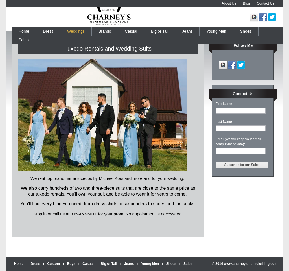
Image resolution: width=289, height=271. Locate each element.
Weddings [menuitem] (76, 31)
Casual (87, 264)
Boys (71, 264)
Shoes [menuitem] (245, 31)
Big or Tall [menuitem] (159, 31)
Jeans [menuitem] (187, 31)
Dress (35, 264)
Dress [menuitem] (48, 31)
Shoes (171, 264)
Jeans (129, 264)
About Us (229, 3)
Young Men (150, 264)
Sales (187, 264)
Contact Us (265, 3)
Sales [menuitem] (24, 40)
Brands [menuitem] (104, 31)
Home (18, 264)
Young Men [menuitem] (216, 31)
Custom (53, 264)
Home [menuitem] (24, 31)
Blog (246, 3)
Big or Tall (109, 264)
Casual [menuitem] (131, 31)
